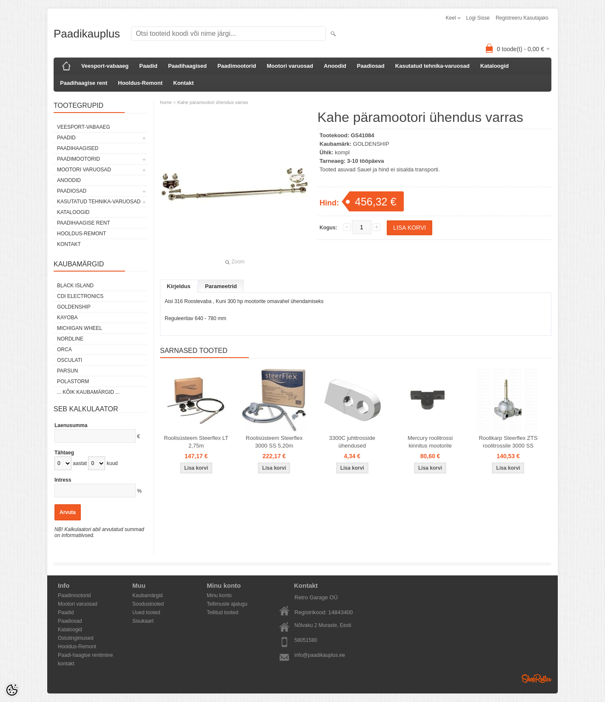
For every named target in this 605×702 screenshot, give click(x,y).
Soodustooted (148, 604)
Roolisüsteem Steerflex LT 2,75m (196, 442)
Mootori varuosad (290, 66)
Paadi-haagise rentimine (85, 655)
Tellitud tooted (222, 612)
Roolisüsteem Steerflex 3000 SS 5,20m (274, 442)
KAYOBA (67, 318)
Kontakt (183, 83)
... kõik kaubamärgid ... (88, 392)
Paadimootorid (236, 66)
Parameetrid (221, 286)
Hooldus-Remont (140, 83)
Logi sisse (478, 18)
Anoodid (335, 66)
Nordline (70, 339)
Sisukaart (143, 621)
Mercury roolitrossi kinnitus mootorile (430, 442)
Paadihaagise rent (83, 83)
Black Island (75, 286)
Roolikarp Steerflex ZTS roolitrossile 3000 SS (508, 442)
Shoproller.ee (536, 678)
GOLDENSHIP (74, 307)
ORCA (64, 349)
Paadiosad (371, 66)
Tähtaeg (64, 453)
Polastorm (73, 381)
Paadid (148, 66)
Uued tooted (146, 612)
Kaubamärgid (147, 595)
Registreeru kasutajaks (522, 18)
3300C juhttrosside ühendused (352, 442)
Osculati (69, 360)
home (166, 102)
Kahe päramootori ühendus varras (212, 102)
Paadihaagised (187, 66)
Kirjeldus (179, 286)
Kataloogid (494, 66)
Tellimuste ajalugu (227, 604)
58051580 (305, 640)
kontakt (66, 664)
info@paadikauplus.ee (319, 655)
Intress (62, 480)
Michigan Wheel (79, 328)
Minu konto (219, 595)
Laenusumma (70, 425)
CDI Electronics (80, 296)
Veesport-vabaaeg (104, 66)
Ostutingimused (75, 638)
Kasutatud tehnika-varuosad (432, 66)
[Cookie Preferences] (12, 690)
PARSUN (67, 371)
